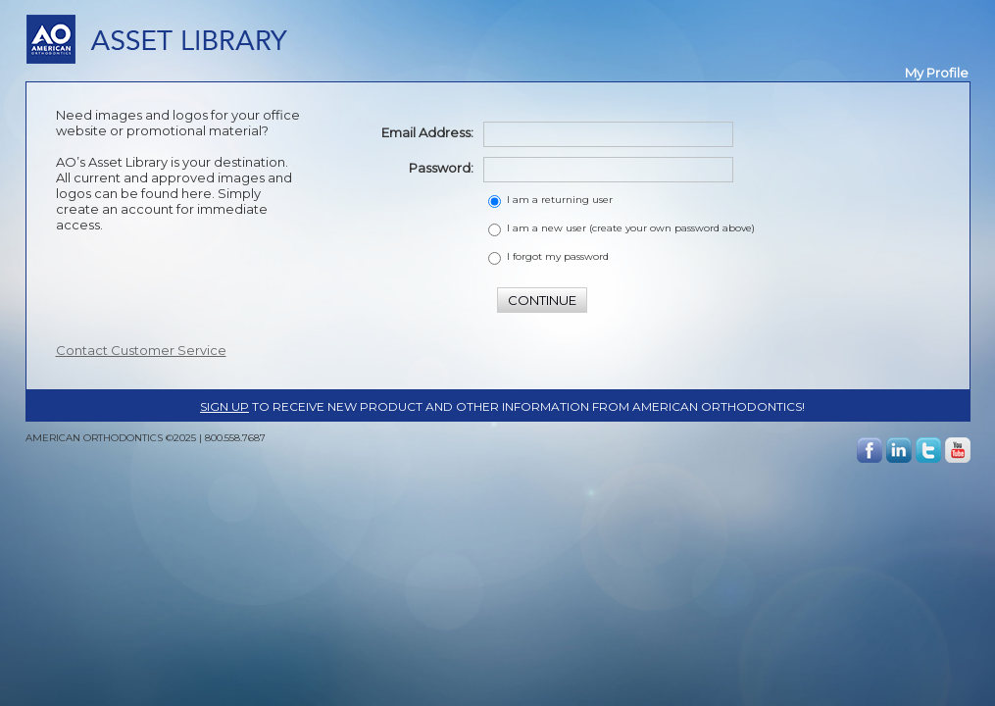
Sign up (224, 406)
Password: (441, 168)
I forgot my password (558, 256)
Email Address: (427, 132)
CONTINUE (542, 300)
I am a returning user (560, 199)
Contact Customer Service (141, 350)
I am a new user (631, 228)
